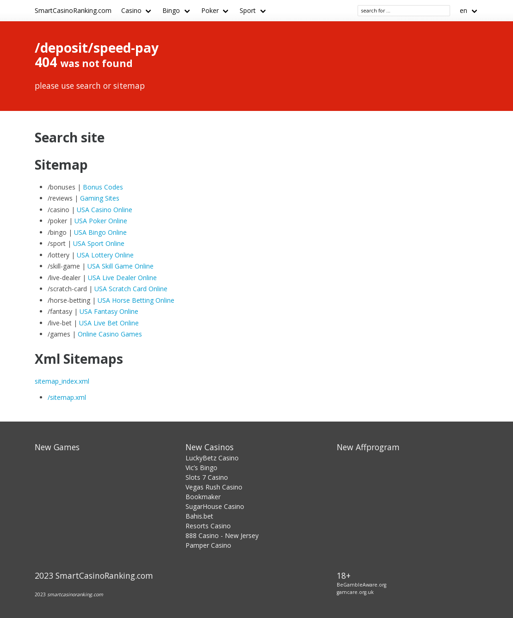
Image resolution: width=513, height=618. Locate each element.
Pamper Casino (208, 545)
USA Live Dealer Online (122, 277)
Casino (131, 10)
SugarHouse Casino (214, 506)
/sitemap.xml (67, 397)
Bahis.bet (199, 516)
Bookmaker (203, 496)
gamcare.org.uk (355, 592)
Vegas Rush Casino (213, 487)
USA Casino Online (104, 209)
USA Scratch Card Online (130, 288)
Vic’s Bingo (201, 467)
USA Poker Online (100, 220)
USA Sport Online (98, 243)
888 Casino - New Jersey (222, 535)
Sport (248, 10)
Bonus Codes (103, 187)
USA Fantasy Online (109, 311)
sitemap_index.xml (62, 381)
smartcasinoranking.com (75, 594)
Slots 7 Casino (206, 477)
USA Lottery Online (105, 255)
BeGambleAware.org (361, 584)
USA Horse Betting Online (136, 300)
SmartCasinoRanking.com (73, 10)
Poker (210, 10)
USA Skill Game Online (120, 266)
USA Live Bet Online (109, 322)
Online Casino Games (110, 334)
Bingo (171, 10)
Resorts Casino (208, 525)
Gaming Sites (99, 198)
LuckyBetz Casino (212, 457)
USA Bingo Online (100, 232)
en (463, 10)
